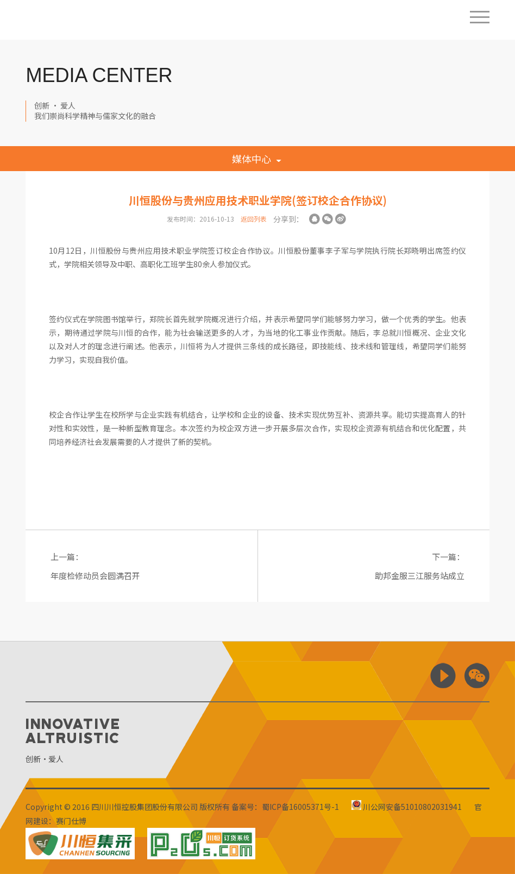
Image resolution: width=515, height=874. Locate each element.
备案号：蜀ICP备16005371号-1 (285, 806)
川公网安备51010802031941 (406, 806)
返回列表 (254, 218)
